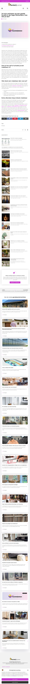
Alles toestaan (15, 679)
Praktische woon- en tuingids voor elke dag (17, 240)
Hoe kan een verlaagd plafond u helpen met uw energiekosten (14, 465)
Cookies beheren (15, 682)
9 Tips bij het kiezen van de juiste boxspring (10, 426)
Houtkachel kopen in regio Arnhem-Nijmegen (11, 621)
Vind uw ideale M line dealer (7, 367)
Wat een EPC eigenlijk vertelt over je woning (11, 309)
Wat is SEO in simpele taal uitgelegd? (16, 138)
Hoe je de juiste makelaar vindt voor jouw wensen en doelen (14, 445)
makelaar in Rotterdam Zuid (13, 106)
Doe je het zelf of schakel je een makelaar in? (9, 44)
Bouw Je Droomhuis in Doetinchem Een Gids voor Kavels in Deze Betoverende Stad (13, 329)
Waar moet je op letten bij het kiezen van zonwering (12, 504)
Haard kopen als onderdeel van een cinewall (17, 213)
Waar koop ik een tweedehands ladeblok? (17, 222)
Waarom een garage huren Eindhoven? (10, 523)
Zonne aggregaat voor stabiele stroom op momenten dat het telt (12, 147)
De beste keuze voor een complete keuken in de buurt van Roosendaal (13, 641)
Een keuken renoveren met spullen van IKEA (11, 601)
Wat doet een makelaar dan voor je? (8, 45)
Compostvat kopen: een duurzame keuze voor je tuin (12, 348)
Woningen (5, 18)
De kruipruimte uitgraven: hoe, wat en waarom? (18, 195)
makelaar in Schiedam (17, 85)
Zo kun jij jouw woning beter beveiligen (10, 484)
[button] (27, 670)
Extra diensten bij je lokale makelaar (7, 46)
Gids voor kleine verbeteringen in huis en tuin (18, 249)
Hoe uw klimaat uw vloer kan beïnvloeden (10, 543)
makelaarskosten (21, 110)
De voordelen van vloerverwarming (9, 406)
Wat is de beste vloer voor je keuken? (9, 387)
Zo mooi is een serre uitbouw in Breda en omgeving (12, 582)
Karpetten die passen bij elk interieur (9, 562)
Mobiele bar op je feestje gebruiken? (16, 159)
